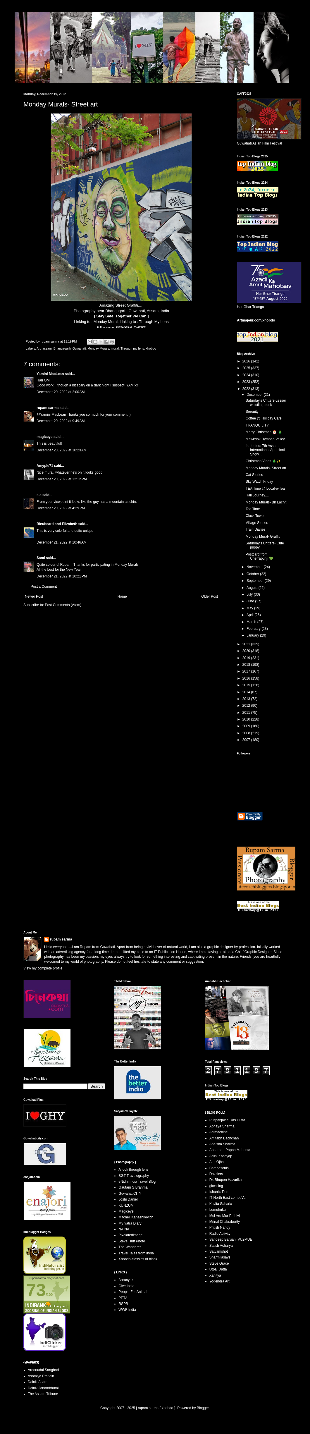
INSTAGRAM (124, 327)
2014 (246, 692)
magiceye (45, 437)
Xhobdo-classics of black (137, 1259)
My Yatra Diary (129, 1223)
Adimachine (218, 1132)
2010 (246, 719)
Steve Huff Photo (131, 1241)
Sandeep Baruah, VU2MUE (230, 1239)
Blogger (203, 1408)
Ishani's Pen (218, 1192)
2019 (246, 658)
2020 (246, 651)
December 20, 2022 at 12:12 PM (62, 479)
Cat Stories (254, 475)
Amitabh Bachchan (224, 1138)
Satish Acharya (221, 1246)
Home (122, 596)
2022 (246, 389)
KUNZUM (125, 1205)
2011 (246, 713)
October (253, 574)
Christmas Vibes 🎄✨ (263, 461)
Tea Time (253, 509)
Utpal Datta (218, 1269)
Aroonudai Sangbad (43, 1370)
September (256, 581)
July (250, 594)
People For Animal (132, 1292)
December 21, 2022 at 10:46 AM (62, 542)
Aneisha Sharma (222, 1144)
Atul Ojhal (217, 1162)
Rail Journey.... (257, 495)
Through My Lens (154, 321)
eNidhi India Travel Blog (137, 1181)
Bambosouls (219, 1168)
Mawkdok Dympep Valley (265, 439)
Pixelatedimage (130, 1235)
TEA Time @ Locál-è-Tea (265, 488)
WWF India (127, 1310)
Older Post (209, 596)
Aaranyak (125, 1280)
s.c (39, 495)
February (254, 629)
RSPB (123, 1304)
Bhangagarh (62, 348)
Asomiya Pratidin (41, 1376)
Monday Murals (98, 348)
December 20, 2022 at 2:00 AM (61, 392)
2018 (246, 665)
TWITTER (140, 327)
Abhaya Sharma (222, 1126)
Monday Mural (106, 321)
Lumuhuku (217, 1210)
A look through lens (133, 1170)
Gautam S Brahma (132, 1187)
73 (36, 1290)
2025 (246, 368)
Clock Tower (255, 516)
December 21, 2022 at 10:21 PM (62, 576)
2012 (246, 706)
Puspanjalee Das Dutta (227, 1120)
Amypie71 (45, 466)
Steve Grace (219, 1263)
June (251, 601)
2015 (246, 685)
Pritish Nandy (219, 1227)
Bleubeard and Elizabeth (57, 524)
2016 (246, 678)
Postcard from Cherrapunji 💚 (259, 556)
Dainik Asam (37, 1382)
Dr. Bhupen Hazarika (225, 1180)
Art (39, 348)
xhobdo (151, 348)
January (253, 635)
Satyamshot (218, 1251)
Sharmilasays (219, 1257)
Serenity (252, 412)
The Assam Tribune (43, 1394)
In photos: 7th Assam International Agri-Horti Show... (265, 450)
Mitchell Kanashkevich (135, 1217)
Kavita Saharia (220, 1204)
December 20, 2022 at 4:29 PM (61, 508)
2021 (246, 644)
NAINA (123, 1229)
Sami (41, 558)
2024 (246, 375)
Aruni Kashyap (220, 1156)
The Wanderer (129, 1247)
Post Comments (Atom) (63, 605)
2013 (246, 699)
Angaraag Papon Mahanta (229, 1150)
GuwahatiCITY (129, 1193)
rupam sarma (47, 408)
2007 (246, 740)
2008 (246, 733)
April (250, 615)
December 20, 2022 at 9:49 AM (61, 421)
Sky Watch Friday (259, 481)
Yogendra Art (219, 1281)
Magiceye (125, 1211)
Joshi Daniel (127, 1199)
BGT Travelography (133, 1176)
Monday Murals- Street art (266, 468)
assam (47, 348)
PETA (122, 1298)
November (255, 567)
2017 (246, 671)
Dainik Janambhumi (43, 1388)
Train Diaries (256, 529)
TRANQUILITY (257, 425)
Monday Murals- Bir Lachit (266, 502)
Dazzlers (216, 1174)
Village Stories (257, 523)
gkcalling (216, 1186)
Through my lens (132, 348)
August (253, 588)
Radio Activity (219, 1234)
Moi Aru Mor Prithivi (224, 1216)
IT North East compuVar (228, 1198)
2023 (246, 382)
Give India (126, 1286)
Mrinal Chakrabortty (224, 1222)
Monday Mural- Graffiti (263, 536)
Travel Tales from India (136, 1253)
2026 (246, 361)
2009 (246, 726)
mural (115, 348)
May (250, 608)
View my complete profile (42, 968)
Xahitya (215, 1275)
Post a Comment (44, 586)
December (255, 395)
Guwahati (79, 348)
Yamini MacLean (50, 374)
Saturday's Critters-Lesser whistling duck (266, 402)
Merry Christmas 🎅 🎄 (264, 432)
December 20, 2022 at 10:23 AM (62, 450)
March (252, 622)
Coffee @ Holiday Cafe (264, 418)
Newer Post (34, 596)
